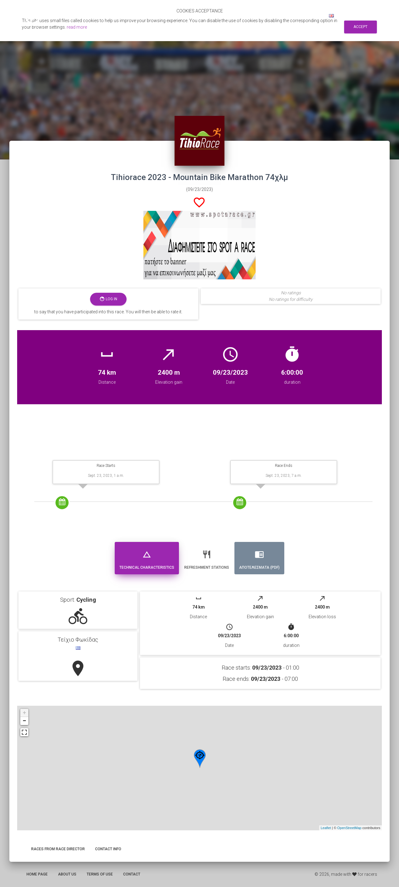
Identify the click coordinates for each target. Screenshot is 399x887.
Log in (314, 15)
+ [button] (24, 713)
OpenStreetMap (349, 828)
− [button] (24, 721)
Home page (37, 874)
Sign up (292, 15)
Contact (131, 874)
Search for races (258, 15)
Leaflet (326, 828)
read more (77, 27)
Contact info (108, 849)
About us (67, 874)
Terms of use (100, 874)
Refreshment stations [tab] (206, 557)
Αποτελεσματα (216, 15)
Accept (360, 27)
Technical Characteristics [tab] (146, 557)
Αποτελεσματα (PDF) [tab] (259, 557)
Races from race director (58, 849)
